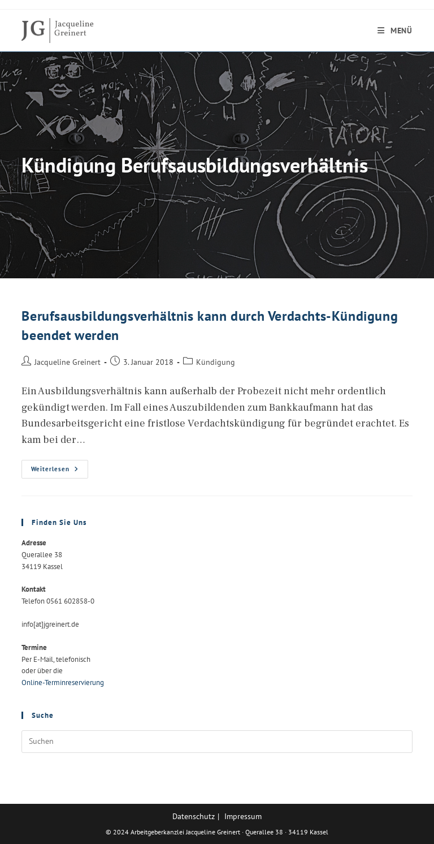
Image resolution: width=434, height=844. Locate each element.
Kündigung (215, 361)
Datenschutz (193, 816)
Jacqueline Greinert (67, 361)
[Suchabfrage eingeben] (216, 741)
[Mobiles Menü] (395, 30)
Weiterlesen (59, 471)
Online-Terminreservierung (62, 682)
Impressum (243, 816)
